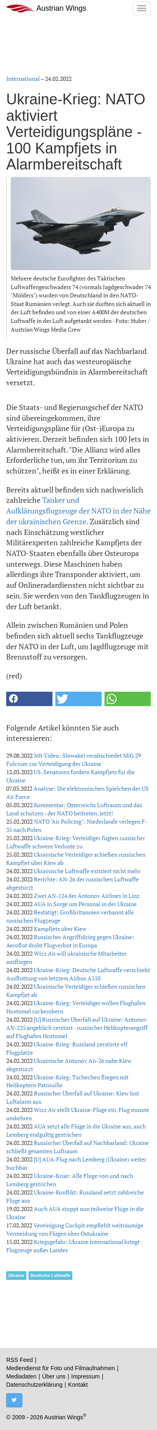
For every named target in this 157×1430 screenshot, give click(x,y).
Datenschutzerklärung (34, 1384)
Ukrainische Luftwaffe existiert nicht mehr (87, 871)
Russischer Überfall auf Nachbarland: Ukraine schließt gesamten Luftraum (77, 1147)
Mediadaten (21, 1376)
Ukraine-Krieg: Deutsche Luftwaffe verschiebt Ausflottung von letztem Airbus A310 (78, 974)
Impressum (85, 1376)
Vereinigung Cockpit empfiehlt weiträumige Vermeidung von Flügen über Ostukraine (74, 1229)
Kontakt (78, 1384)
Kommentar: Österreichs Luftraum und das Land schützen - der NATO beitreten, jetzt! (74, 809)
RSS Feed (19, 1360)
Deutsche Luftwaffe (51, 1275)
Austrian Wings (46, 8)
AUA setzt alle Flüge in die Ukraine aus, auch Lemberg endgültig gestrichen (76, 1130)
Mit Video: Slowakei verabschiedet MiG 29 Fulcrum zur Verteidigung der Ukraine (73, 760)
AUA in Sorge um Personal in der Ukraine (85, 904)
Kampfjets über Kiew (60, 929)
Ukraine (16, 1275)
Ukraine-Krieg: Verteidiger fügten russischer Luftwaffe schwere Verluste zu (75, 842)
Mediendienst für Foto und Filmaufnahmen (60, 1368)
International (23, 78)
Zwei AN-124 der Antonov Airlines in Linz (87, 896)
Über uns (54, 1376)
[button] (29, 699)
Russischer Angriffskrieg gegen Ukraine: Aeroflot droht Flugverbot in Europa (70, 941)
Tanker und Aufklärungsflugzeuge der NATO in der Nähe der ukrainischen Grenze (78, 510)
